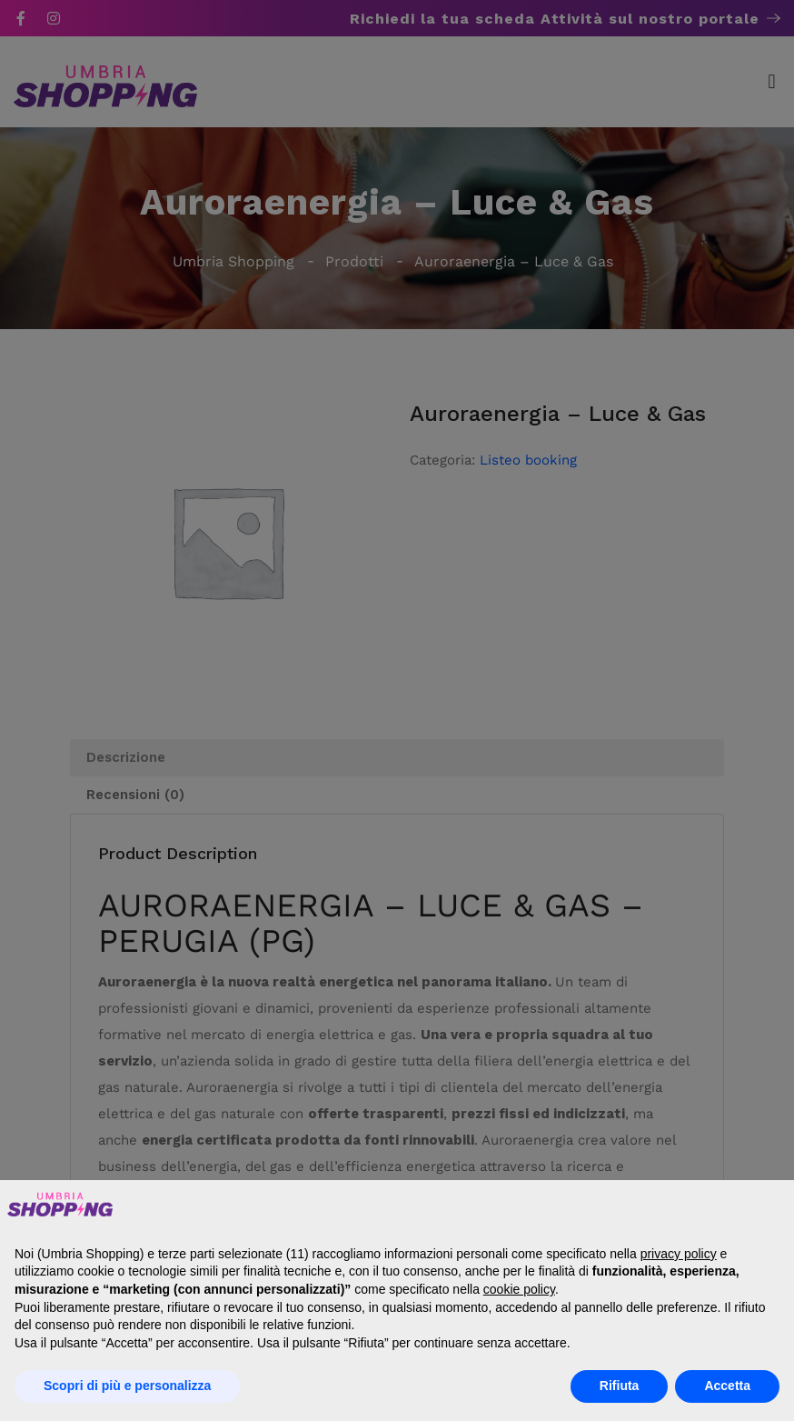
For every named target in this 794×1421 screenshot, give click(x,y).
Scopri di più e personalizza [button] (127, 1385)
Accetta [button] (727, 1385)
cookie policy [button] (519, 1289)
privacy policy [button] (678, 1253)
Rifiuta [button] (620, 1385)
